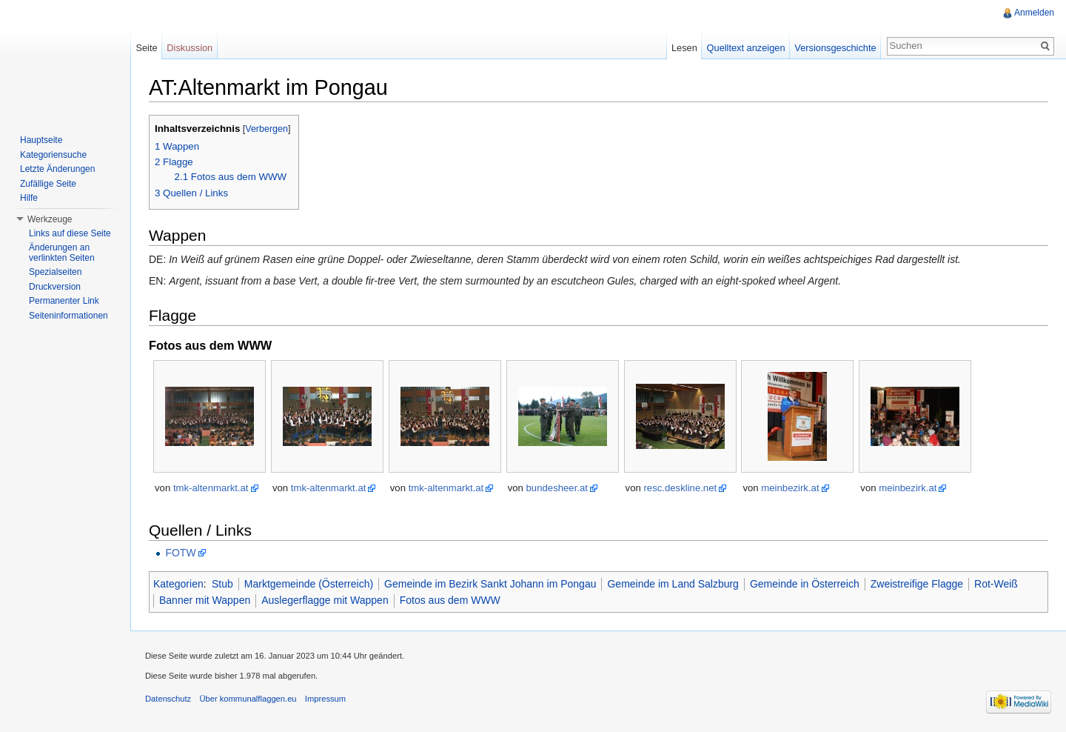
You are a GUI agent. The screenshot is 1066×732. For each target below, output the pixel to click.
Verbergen (266, 129)
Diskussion (189, 47)
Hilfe (29, 198)
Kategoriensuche (53, 155)
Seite (146, 47)
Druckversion (55, 287)
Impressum (325, 698)
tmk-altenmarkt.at (211, 487)
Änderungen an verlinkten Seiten (62, 252)
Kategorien (178, 584)
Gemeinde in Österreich (804, 584)
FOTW (180, 553)
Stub (222, 584)
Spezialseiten (55, 272)
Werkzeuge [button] (49, 219)
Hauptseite (41, 140)
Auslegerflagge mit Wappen (324, 600)
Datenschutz (168, 698)
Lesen (684, 47)
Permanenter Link (64, 301)
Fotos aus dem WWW (450, 600)
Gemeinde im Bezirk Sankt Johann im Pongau (490, 584)
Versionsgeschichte (835, 47)
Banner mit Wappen (204, 600)
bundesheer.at (557, 487)
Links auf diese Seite (70, 233)
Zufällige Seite (48, 184)
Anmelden (1034, 12)
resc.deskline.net (680, 487)
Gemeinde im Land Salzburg (672, 584)
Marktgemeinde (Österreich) (308, 584)
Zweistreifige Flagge (917, 584)
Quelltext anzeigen (746, 47)
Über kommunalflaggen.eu (247, 698)
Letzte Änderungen (57, 169)
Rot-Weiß (996, 584)
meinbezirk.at (790, 487)
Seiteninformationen (68, 315)
